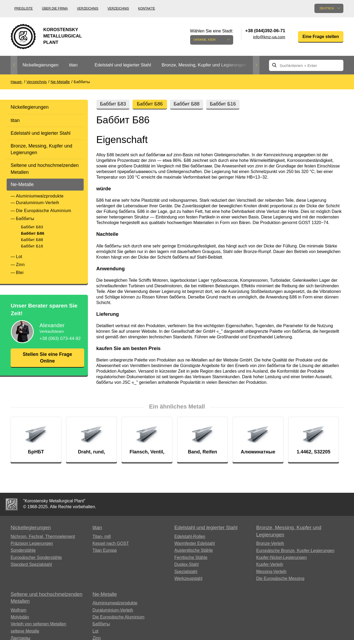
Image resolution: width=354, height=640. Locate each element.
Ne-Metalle (22, 184)
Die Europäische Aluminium (43, 210)
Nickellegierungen (40, 65)
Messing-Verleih (271, 571)
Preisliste (23, 8)
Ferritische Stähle (190, 557)
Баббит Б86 (32, 233)
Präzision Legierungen (32, 543)
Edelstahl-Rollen (189, 536)
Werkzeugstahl (188, 578)
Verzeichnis (88, 8)
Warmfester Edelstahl (194, 543)
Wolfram (18, 610)
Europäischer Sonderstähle (36, 557)
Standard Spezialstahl (31, 564)
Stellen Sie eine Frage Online (47, 358)
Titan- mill (101, 536)
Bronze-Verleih (270, 543)
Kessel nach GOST (110, 543)
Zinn (20, 264)
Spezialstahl (185, 571)
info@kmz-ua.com (269, 37)
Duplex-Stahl (186, 564)
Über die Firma (55, 8)
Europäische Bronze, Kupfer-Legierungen (295, 550)
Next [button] (256, 65)
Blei (20, 272)
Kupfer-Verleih (269, 564)
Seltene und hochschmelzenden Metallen (45, 169)
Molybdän (20, 617)
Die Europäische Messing (280, 578)
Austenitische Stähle (193, 550)
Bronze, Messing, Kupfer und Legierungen (204, 65)
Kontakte (146, 8)
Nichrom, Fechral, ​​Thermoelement (43, 536)
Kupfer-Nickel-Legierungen (281, 557)
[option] (40, 65)
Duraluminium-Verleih (37, 202)
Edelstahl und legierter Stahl (123, 65)
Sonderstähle (23, 550)
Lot (19, 256)
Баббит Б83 (32, 227)
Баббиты (25, 218)
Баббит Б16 (32, 246)
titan (73, 65)
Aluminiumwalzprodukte (39, 196)
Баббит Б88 (32, 239)
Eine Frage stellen (320, 36)
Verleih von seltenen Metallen (38, 624)
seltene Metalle (25, 631)
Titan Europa (104, 550)
